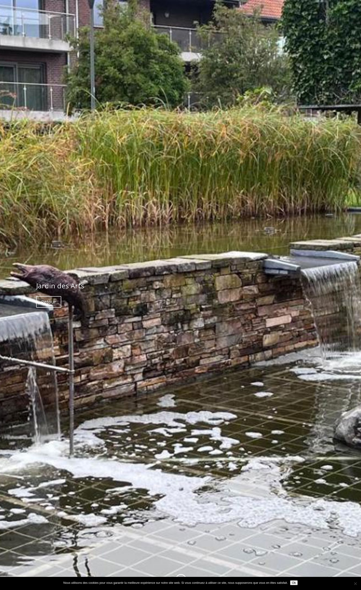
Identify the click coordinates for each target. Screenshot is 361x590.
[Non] (355, 583)
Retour (48, 302)
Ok (294, 582)
